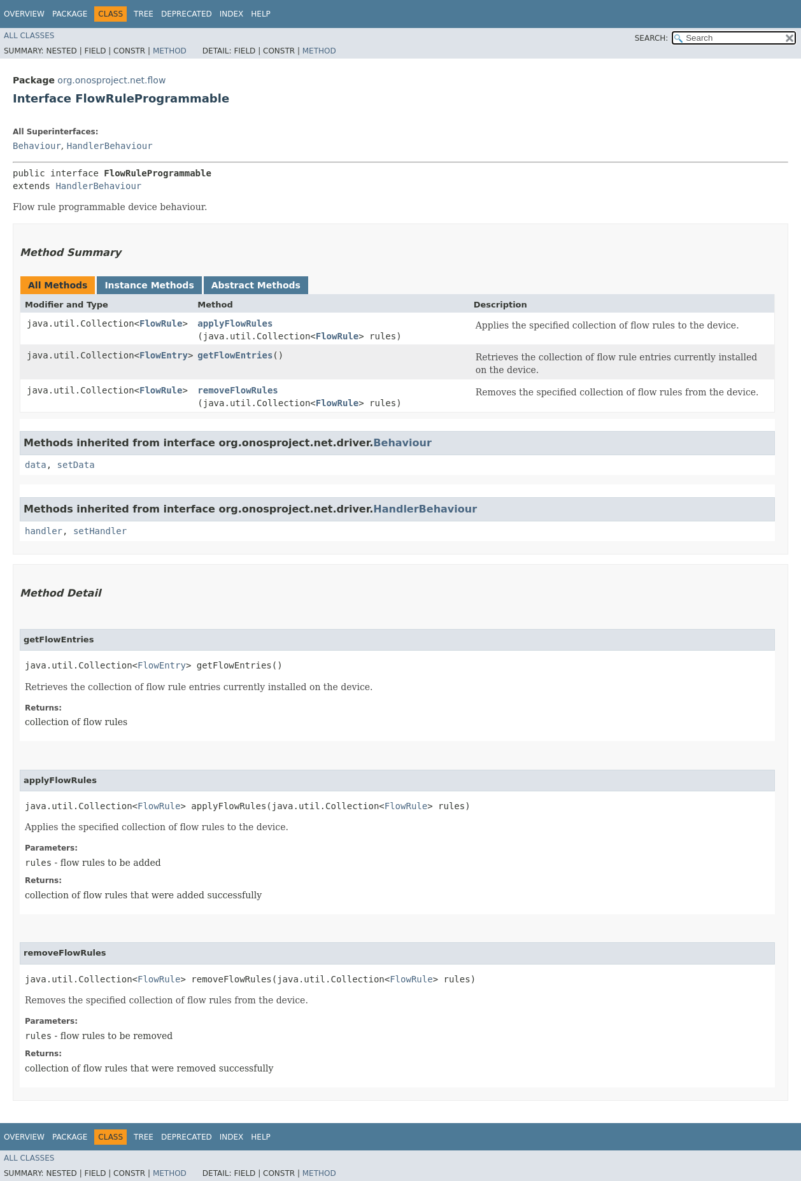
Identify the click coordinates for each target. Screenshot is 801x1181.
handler (43, 531)
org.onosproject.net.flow (111, 80)
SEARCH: (652, 38)
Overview (24, 14)
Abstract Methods (256, 285)
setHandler (100, 531)
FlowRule (160, 323)
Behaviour (37, 146)
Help (261, 14)
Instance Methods (149, 285)
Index (232, 14)
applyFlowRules (235, 323)
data (35, 465)
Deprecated (186, 14)
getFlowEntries (235, 355)
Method (170, 50)
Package (69, 14)
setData (76, 465)
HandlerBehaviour (110, 146)
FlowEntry (163, 355)
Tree (143, 14)
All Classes (29, 35)
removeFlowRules (237, 390)
